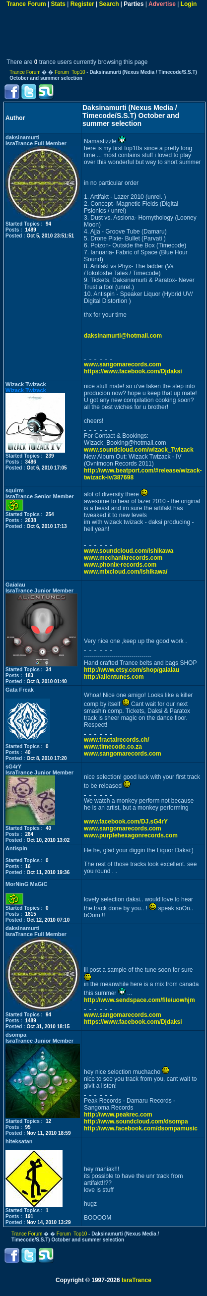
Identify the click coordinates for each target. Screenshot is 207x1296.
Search (109, 3)
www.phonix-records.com (120, 564)
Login (189, 3)
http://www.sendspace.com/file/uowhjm (139, 1000)
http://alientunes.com (114, 676)
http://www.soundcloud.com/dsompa (136, 1121)
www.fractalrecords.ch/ (116, 739)
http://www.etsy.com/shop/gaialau (131, 669)
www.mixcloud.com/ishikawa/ (125, 571)
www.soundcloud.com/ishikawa (128, 550)
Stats (58, 3)
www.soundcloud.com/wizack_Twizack (139, 449)
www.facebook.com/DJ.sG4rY (126, 821)
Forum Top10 (70, 72)
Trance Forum (26, 3)
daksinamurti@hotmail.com (123, 335)
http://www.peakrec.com (118, 1114)
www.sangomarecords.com (122, 364)
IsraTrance (136, 1280)
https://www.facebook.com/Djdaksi (133, 371)
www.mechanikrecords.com (123, 557)
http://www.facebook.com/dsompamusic (141, 1128)
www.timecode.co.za (113, 746)
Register (82, 3)
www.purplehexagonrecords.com (131, 835)
